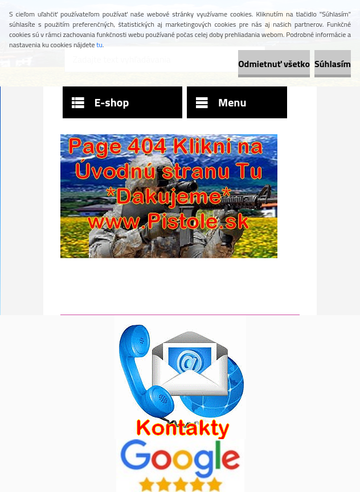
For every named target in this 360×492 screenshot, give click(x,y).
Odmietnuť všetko (274, 64)
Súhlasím (332, 64)
